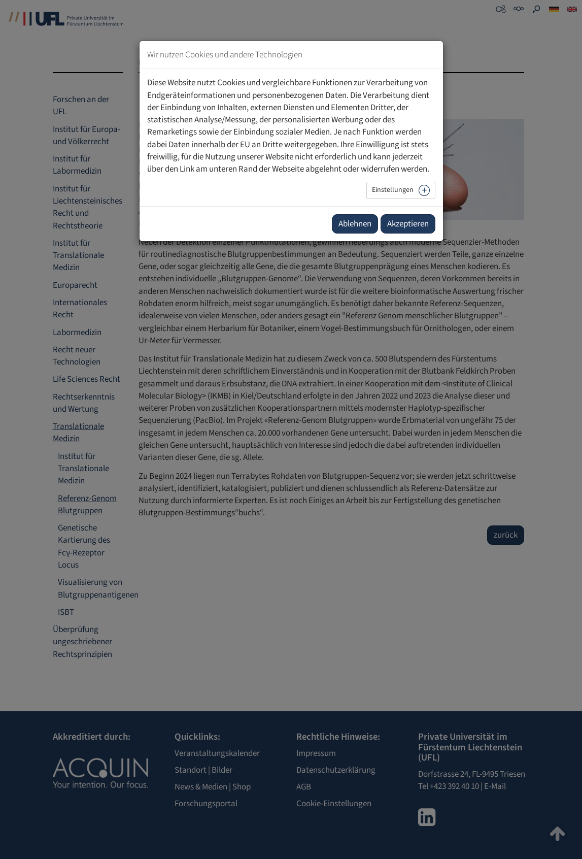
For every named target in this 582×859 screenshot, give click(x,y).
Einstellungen (393, 190)
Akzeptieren (408, 224)
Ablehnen (354, 224)
